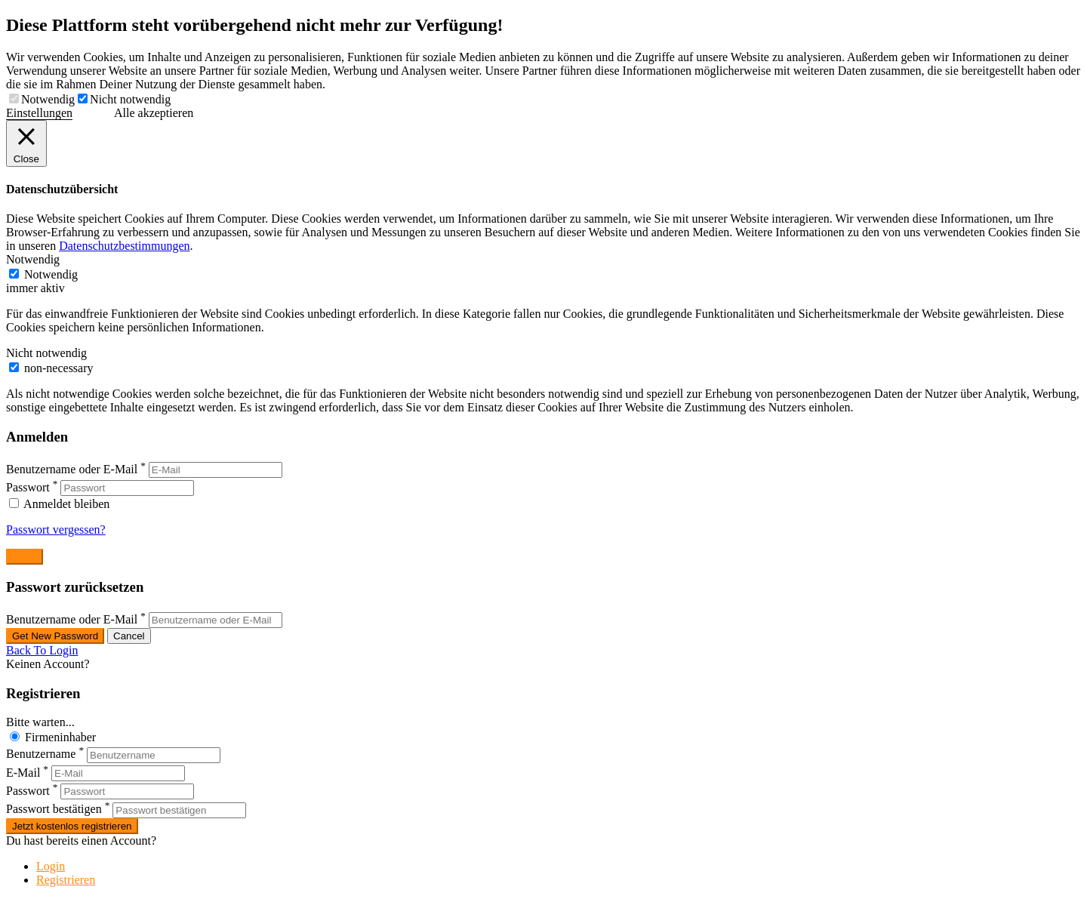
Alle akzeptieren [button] (153, 112)
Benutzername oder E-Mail (71, 469)
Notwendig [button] (33, 259)
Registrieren (65, 879)
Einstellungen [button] (39, 112)
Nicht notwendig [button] (46, 352)
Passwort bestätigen (54, 809)
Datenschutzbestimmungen (124, 245)
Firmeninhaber (60, 737)
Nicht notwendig (130, 99)
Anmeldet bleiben (59, 503)
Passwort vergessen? (56, 529)
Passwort (28, 487)
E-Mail (23, 772)
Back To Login (42, 650)
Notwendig (48, 99)
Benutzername (40, 754)
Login (50, 866)
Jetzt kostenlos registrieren (72, 826)
